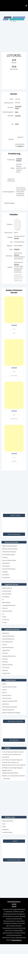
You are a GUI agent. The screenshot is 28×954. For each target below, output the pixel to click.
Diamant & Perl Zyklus (8, 579)
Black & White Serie (8, 657)
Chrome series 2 (7, 708)
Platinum (5, 618)
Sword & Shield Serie (8, 649)
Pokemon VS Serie (7, 674)
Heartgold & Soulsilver (9, 615)
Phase (4, 836)
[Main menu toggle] (26, 5)
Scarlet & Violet (6, 601)
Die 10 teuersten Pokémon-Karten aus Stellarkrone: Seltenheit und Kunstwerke (12, 764)
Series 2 (4, 699)
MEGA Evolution (7, 598)
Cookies (14, 913)
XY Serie (4, 654)
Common (18, 125)
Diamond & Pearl (7, 621)
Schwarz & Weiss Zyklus (9, 570)
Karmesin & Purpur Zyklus (10, 559)
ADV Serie (5, 671)
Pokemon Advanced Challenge (11, 722)
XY (3, 609)
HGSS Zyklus (6, 573)
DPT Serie (5, 663)
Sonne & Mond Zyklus (8, 564)
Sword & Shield (6, 604)
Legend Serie (6, 660)
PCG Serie (5, 669)
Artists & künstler (7, 842)
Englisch (19, 156)
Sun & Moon (5, 606)
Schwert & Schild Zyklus (9, 561)
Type (3, 833)
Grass (17, 134)
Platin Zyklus (6, 576)
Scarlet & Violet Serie (8, 646)
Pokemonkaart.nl (16, 950)
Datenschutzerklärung (14, 911)
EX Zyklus (5, 581)
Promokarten (6, 587)
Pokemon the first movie (9, 696)
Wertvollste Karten (7, 831)
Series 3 (4, 702)
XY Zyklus (5, 567)
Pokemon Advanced (8, 719)
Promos (4, 632)
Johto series (5, 714)
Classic (4, 626)
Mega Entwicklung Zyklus (9, 556)
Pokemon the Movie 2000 (9, 711)
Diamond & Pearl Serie (9, 666)
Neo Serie (5, 680)
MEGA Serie (5, 643)
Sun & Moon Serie (7, 651)
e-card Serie (5, 677)
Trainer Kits (5, 629)
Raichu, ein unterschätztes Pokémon (14, 785)
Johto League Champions (9, 716)
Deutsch (7, 17)
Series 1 (4, 694)
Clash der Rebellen (16, 19)
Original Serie (6, 683)
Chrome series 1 (7, 705)
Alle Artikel (7, 788)
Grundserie (5, 584)
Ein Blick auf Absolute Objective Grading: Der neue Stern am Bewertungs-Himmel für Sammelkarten (14, 772)
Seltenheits (5, 839)
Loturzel (16, 248)
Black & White (6, 612)
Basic (16, 122)
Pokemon (17, 259)
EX (3, 624)
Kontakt (14, 916)
